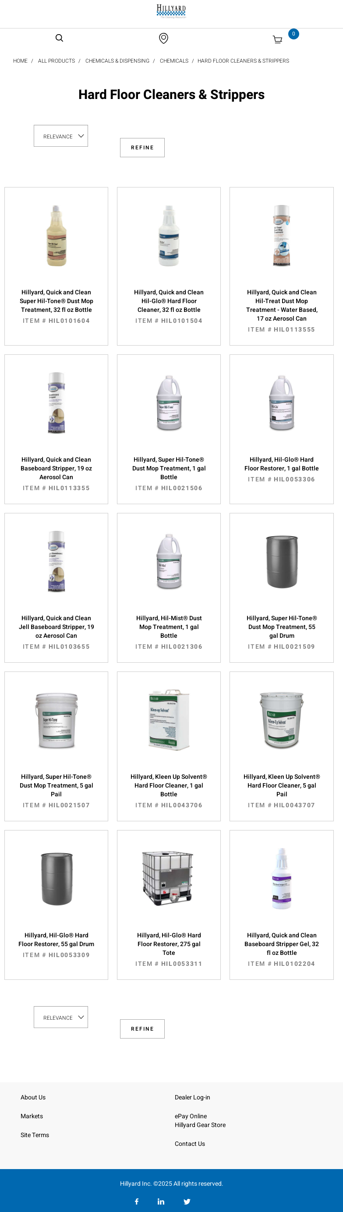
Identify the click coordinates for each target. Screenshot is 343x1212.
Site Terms (35, 1135)
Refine (142, 148)
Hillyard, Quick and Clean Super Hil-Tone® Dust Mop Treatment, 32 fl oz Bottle (56, 306)
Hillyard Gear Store (200, 1125)
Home (20, 61)
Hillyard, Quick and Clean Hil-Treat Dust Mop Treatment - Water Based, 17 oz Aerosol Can (281, 311)
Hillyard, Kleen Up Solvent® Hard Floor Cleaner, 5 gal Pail (281, 791)
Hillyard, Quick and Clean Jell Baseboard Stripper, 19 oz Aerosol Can (56, 632)
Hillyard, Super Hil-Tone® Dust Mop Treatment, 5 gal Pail (56, 791)
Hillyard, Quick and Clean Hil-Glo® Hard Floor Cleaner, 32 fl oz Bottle (169, 306)
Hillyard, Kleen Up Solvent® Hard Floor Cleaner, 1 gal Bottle (169, 791)
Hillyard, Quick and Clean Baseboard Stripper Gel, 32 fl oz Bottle (281, 949)
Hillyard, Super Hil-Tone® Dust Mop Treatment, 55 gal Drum (281, 632)
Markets (32, 1116)
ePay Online (191, 1116)
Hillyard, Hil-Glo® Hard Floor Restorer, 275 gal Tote (169, 949)
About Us (33, 1097)
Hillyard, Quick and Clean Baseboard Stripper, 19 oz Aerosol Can (56, 474)
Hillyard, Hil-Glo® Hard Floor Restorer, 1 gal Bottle (281, 469)
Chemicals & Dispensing (117, 61)
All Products (56, 61)
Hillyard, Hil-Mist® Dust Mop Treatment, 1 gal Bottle (169, 632)
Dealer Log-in (192, 1097)
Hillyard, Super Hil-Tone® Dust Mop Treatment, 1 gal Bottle (169, 474)
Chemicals (174, 61)
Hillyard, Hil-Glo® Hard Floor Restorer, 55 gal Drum (56, 945)
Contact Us (190, 1143)
